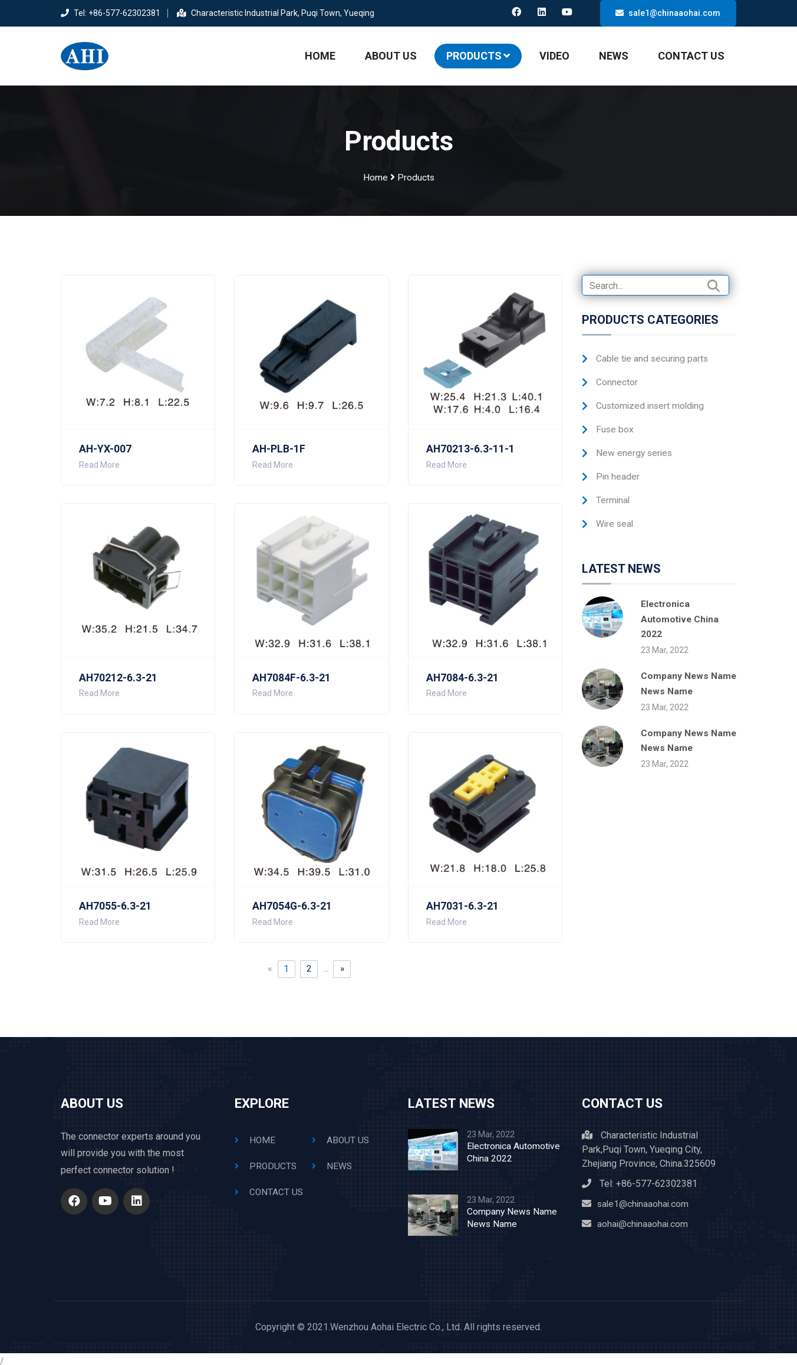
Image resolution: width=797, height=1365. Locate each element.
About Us (391, 53)
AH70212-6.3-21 (118, 671)
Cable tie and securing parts (653, 352)
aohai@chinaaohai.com (643, 1217)
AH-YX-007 (105, 443)
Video (554, 53)
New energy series (635, 446)
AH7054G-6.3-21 (292, 900)
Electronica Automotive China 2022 (680, 613)
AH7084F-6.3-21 (291, 671)
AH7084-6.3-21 (462, 671)
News (613, 53)
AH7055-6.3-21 (115, 900)
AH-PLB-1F (279, 443)
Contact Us (691, 53)
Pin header (618, 470)
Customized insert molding (651, 399)
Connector (617, 376)
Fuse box (615, 423)
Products (478, 53)
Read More (99, 459)
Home (320, 53)
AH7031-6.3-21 (462, 900)
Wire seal (615, 517)
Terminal (613, 494)
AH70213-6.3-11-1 (470, 443)
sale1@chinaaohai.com (667, 13)
